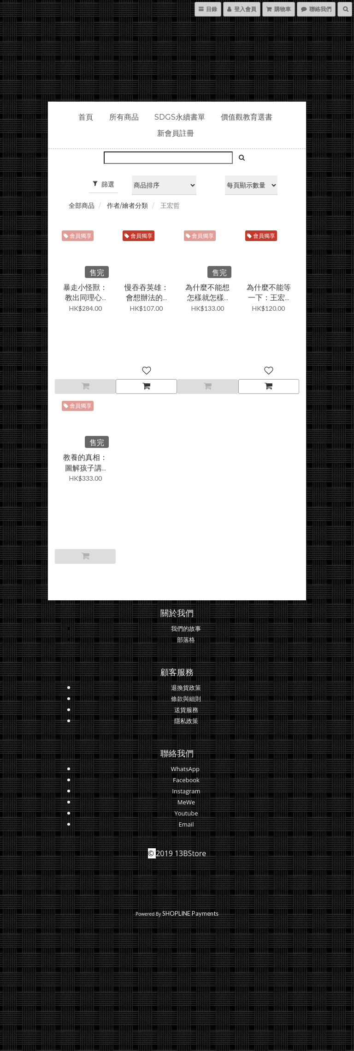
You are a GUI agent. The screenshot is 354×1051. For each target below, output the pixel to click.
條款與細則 (186, 698)
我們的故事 (186, 628)
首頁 (85, 117)
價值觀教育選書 (246, 117)
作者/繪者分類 (127, 205)
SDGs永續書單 (179, 117)
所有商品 (124, 117)
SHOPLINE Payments (190, 913)
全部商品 (81, 205)
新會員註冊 (175, 133)
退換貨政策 (186, 687)
